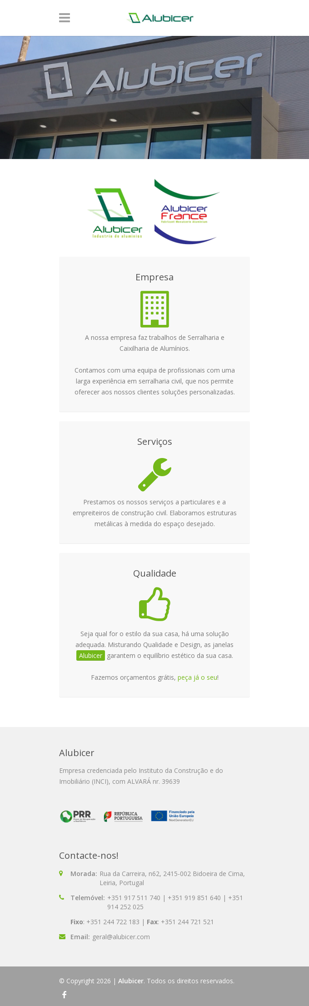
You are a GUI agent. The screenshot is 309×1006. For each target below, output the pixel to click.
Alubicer (131, 980)
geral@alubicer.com (121, 936)
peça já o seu (197, 677)
